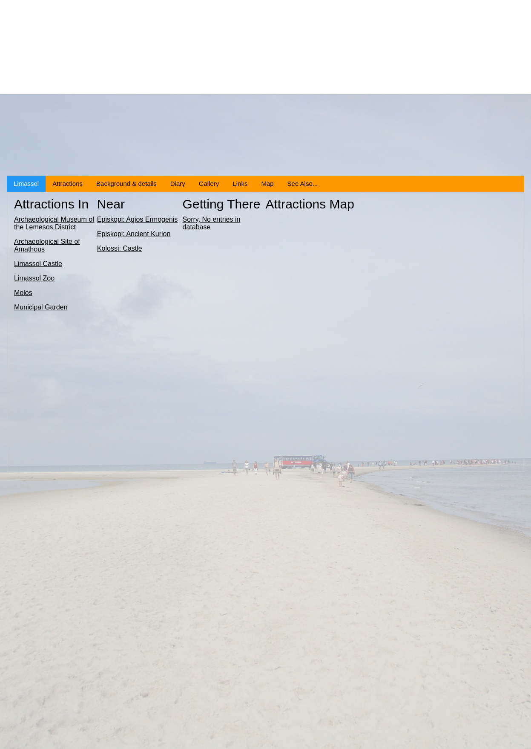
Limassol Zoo (34, 278)
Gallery (209, 183)
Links (239, 183)
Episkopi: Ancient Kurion (134, 233)
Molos (23, 292)
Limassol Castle (38, 263)
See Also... (302, 183)
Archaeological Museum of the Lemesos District (54, 223)
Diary (177, 183)
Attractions (67, 183)
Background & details (126, 183)
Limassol (26, 183)
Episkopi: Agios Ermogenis (137, 219)
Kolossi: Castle (119, 248)
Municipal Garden (40, 307)
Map (267, 183)
